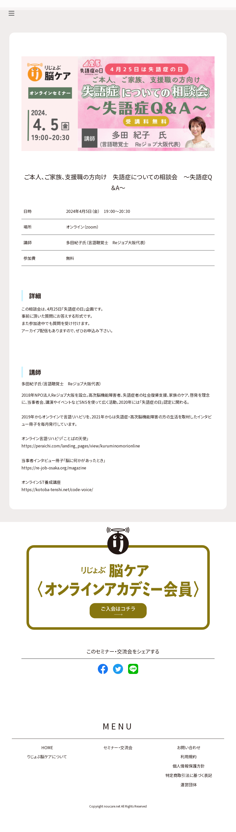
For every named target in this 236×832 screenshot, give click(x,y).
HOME (47, 747)
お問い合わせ (188, 747)
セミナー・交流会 (117, 747)
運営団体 (189, 784)
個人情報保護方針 (188, 766)
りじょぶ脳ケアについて (47, 756)
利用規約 (189, 756)
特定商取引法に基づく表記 (188, 775)
